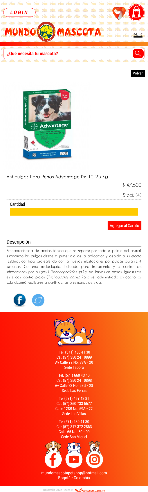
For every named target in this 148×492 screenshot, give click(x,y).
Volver (138, 73)
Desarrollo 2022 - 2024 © (58, 490)
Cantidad (17, 204)
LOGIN (19, 12)
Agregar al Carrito (124, 226)
